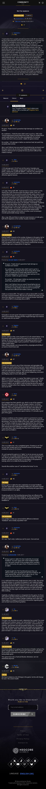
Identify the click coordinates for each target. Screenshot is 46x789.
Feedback (29, 15)
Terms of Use (23, 735)
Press (23, 731)
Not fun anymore (18, 106)
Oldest (14, 98)
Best (21, 98)
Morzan (18, 21)
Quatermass (20, 18)
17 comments (23, 95)
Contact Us (23, 743)
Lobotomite (12, 555)
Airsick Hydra (12, 260)
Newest (5, 98)
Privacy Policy (23, 739)
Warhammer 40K (19, 15)
